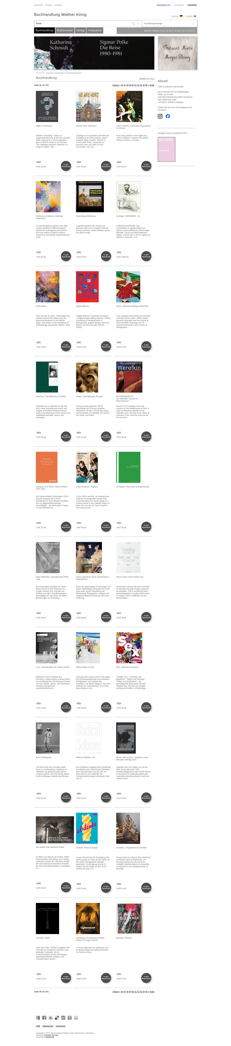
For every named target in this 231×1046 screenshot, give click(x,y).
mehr (39, 162)
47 (125, 85)
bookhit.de (50, 1037)
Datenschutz (48, 1026)
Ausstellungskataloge (73, 73)
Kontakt (58, 5)
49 (130, 85)
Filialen (48, 5)
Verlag (80, 30)
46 (122, 85)
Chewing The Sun (51, 1035)
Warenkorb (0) (163, 5)
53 (141, 85)
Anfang (115, 85)
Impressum (60, 1026)
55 (146, 85)
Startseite (38, 5)
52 (138, 85)
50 (133, 85)
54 (144, 85)
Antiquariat (94, 30)
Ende (152, 85)
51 (136, 85)
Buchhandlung (44, 30)
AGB (38, 1026)
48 (127, 85)
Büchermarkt (65, 30)
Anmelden (192, 5)
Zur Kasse (179, 5)
